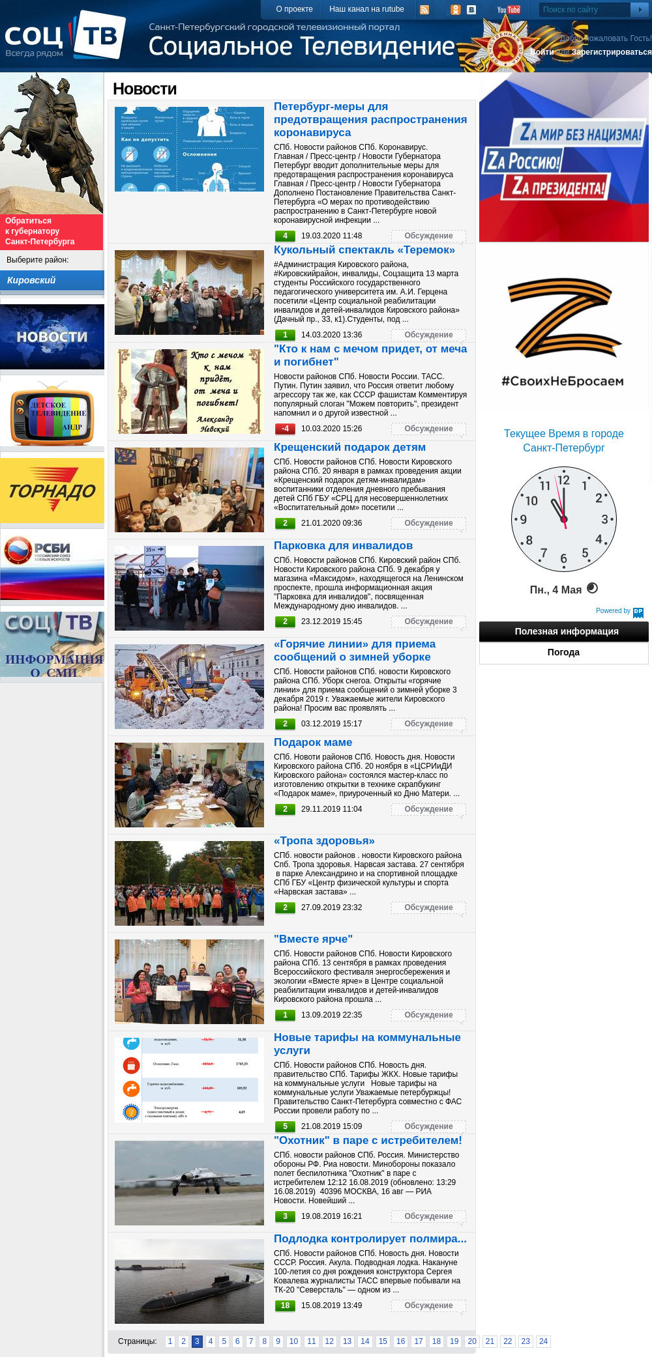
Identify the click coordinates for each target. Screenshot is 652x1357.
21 (490, 1341)
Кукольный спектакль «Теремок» (364, 250)
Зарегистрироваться (612, 52)
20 (471, 1341)
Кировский (31, 280)
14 (365, 1341)
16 (400, 1341)
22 (507, 1341)
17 (418, 1341)
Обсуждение (428, 235)
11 (311, 1341)
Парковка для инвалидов (343, 545)
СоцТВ (68, 43)
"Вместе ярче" (313, 939)
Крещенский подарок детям (350, 447)
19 (454, 1341)
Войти (542, 52)
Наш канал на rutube (366, 9)
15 (383, 1341)
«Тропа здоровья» (324, 841)
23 (526, 1341)
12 (329, 1341)
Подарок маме (313, 742)
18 (436, 1341)
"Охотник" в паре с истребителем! (368, 1140)
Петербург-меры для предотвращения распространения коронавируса (370, 119)
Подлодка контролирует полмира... (370, 1239)
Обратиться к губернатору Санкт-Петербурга (39, 231)
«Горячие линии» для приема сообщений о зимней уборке (355, 650)
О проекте (294, 9)
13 (347, 1341)
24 (543, 1341)
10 (293, 1341)
